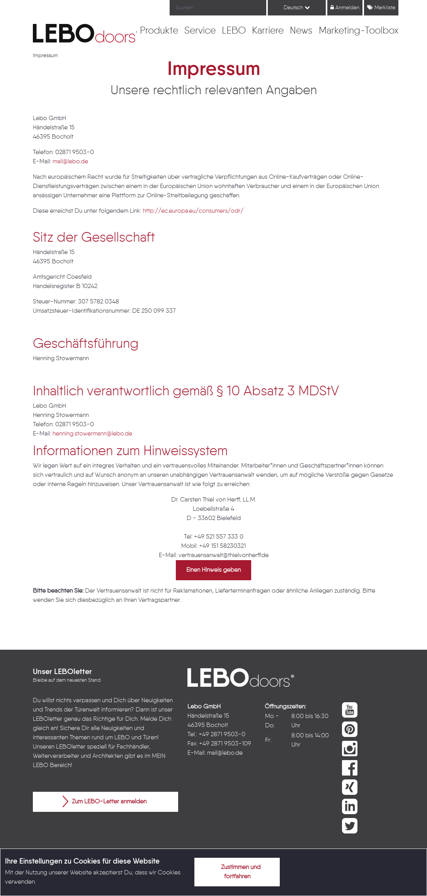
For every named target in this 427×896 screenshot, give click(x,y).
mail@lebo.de (70, 162)
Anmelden (344, 7)
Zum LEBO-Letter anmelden (104, 801)
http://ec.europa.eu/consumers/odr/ (193, 211)
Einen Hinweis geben (213, 570)
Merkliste (381, 7)
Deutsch (297, 7)
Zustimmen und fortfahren (236, 870)
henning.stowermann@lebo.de (92, 434)
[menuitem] (159, 31)
